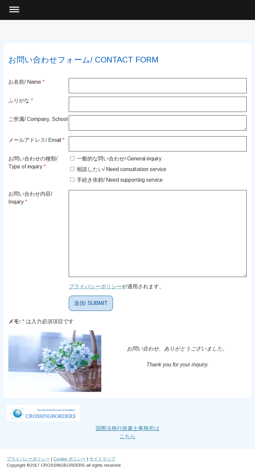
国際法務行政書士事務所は (127, 428)
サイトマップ (102, 458)
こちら (127, 436)
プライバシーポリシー (95, 286)
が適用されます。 (116, 286)
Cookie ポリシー (69, 458)
